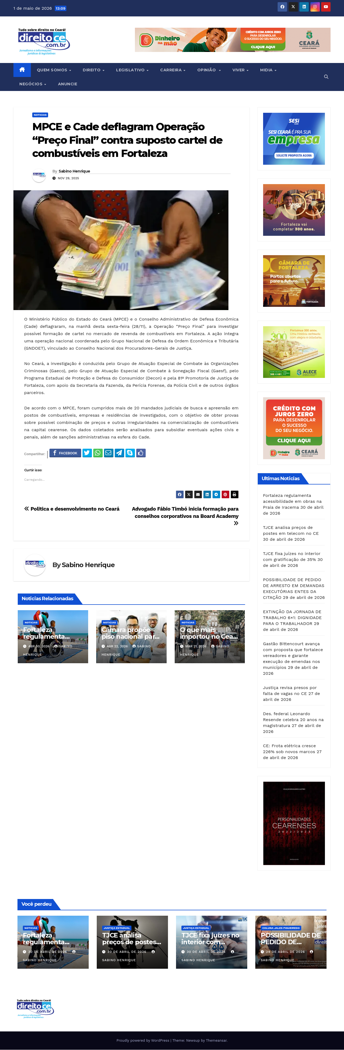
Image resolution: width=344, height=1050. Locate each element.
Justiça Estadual (117, 927)
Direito (92, 70)
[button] (326, 76)
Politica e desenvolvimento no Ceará (72, 509)
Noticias (40, 114)
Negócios (31, 84)
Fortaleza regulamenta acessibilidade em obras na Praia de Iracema (292, 501)
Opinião (207, 70)
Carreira (171, 70)
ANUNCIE (67, 84)
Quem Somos (53, 70)
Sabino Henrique (74, 171)
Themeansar (216, 1040)
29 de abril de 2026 (286, 952)
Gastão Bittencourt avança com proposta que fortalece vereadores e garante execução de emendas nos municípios (293, 655)
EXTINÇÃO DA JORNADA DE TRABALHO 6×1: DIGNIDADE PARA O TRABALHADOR (292, 617)
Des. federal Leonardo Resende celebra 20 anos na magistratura (293, 719)
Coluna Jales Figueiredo (281, 927)
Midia (267, 70)
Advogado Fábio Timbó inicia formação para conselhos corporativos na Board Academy (185, 516)
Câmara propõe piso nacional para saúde (130, 636)
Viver (239, 70)
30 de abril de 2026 (48, 952)
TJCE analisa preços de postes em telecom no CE (131, 942)
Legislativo (131, 70)
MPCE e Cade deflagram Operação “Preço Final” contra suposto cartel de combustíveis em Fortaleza (127, 140)
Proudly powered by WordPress (143, 1040)
